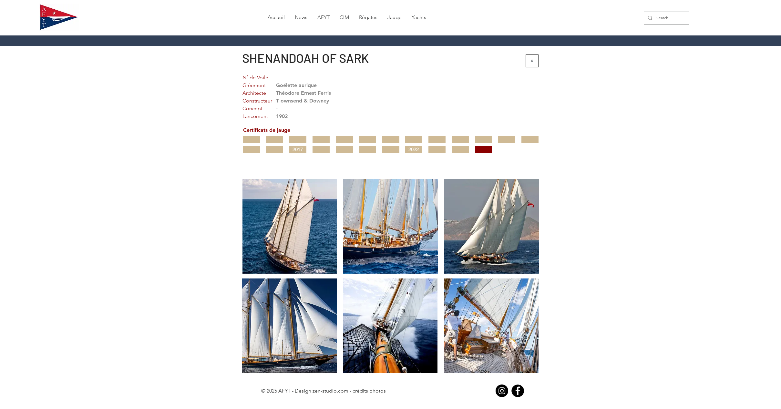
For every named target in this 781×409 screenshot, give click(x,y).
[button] (301, 17)
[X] (532, 60)
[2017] (297, 149)
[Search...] (665, 18)
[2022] (413, 149)
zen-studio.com (330, 391)
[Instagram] (502, 391)
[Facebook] (517, 391)
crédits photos (369, 391)
